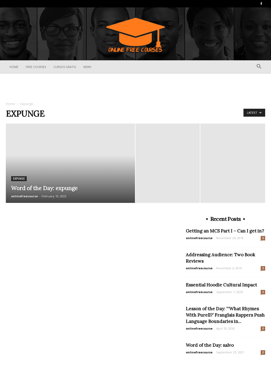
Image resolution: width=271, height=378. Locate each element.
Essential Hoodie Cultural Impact (221, 285)
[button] (258, 67)
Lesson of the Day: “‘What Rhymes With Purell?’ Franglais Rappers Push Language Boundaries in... (225, 315)
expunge (19, 178)
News (87, 67)
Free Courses (36, 67)
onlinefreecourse (24, 196)
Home (14, 67)
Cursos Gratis (64, 67)
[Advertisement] (135, 88)
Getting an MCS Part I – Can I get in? (225, 231)
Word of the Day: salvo (210, 345)
